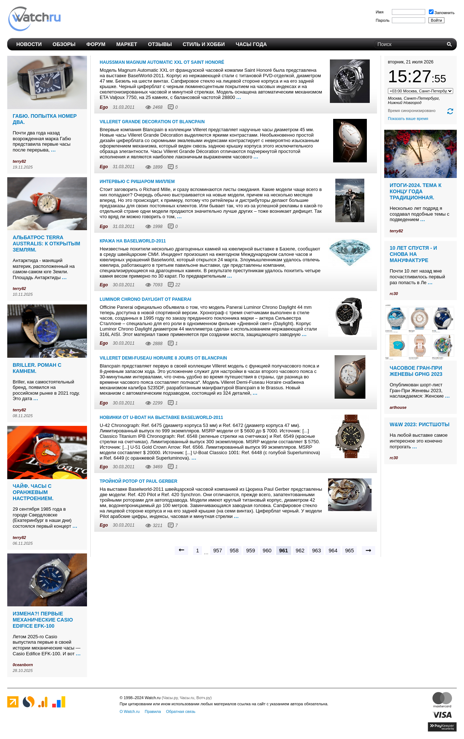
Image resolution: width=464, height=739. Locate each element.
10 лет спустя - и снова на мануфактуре (413, 254)
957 (217, 550)
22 (177, 284)
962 (300, 550)
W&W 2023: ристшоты (420, 424)
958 (234, 550)
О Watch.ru (130, 711)
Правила (153, 711)
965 (349, 550)
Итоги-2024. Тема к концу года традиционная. (416, 191)
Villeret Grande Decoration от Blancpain (152, 121)
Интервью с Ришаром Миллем (137, 181)
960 (267, 550)
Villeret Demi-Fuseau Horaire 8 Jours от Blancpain (163, 358)
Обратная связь (180, 711)
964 (332, 550)
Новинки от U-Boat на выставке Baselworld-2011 (161, 417)
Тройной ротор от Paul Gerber (138, 481)
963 (316, 550)
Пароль (382, 20)
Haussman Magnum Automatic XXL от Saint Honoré (162, 62)
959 (250, 550)
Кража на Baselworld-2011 (133, 241)
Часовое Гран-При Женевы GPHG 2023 (416, 371)
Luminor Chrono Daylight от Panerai (145, 299)
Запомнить (442, 13)
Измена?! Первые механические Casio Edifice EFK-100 (43, 620)
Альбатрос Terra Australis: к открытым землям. (46, 243)
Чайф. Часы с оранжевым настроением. (33, 492)
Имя (379, 12)
